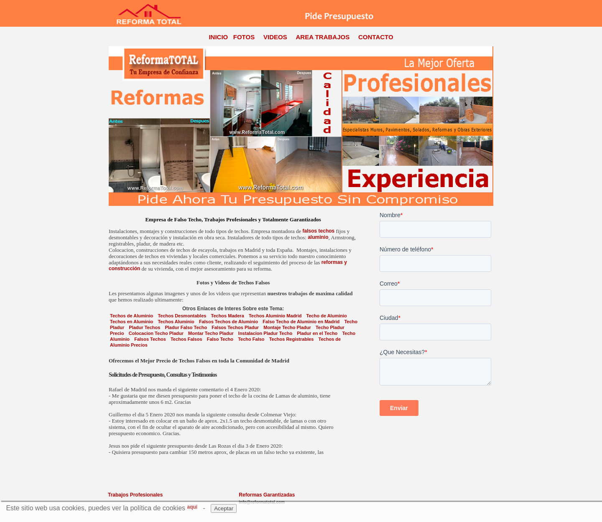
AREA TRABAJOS (323, 37)
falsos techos (319, 231)
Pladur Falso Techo (186, 327)
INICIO (218, 37)
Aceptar (223, 508)
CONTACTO (375, 37)
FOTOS (244, 37)
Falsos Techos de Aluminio (228, 321)
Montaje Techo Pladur (287, 327)
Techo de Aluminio (326, 315)
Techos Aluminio (176, 321)
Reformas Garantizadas (267, 495)
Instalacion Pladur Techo (265, 333)
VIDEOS (275, 37)
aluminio (318, 237)
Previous (112, 126)
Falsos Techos (150, 339)
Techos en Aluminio (131, 321)
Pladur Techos (144, 327)
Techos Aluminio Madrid (275, 315)
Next (489, 126)
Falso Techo (220, 339)
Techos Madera (227, 315)
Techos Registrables (291, 339)
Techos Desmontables (182, 315)
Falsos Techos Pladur (235, 327)
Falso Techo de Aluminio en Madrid (301, 321)
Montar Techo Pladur (211, 333)
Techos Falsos (186, 339)
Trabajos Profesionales (135, 495)
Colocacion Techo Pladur (156, 333)
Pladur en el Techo (317, 333)
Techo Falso (251, 339)
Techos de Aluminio (131, 315)
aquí (192, 507)
